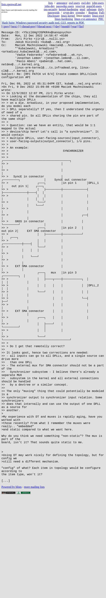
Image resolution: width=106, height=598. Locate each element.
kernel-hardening (68, 9)
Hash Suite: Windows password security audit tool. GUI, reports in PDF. (43, 22)
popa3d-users (94, 6)
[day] (57, 26)
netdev (87, 15)
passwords (54, 12)
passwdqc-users (65, 6)
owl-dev (86, 2)
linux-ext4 (98, 15)
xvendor (80, 12)
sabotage (92, 9)
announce (61, 2)
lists (50, 2)
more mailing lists (34, 587)
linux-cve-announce (85, 18)
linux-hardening (64, 18)
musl (82, 9)
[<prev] (5, 26)
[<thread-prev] (28, 26)
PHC (101, 18)
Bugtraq (93, 12)
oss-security (50, 9)
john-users (98, 2)
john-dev (50, 6)
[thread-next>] (45, 26)
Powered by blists (11, 587)
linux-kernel (68, 15)
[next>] (15, 26)
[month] (65, 26)
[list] (81, 26)
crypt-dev (68, 12)
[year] (74, 26)
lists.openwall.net (11, 4)
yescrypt (80, 6)
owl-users (74, 2)
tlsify (101, 9)
